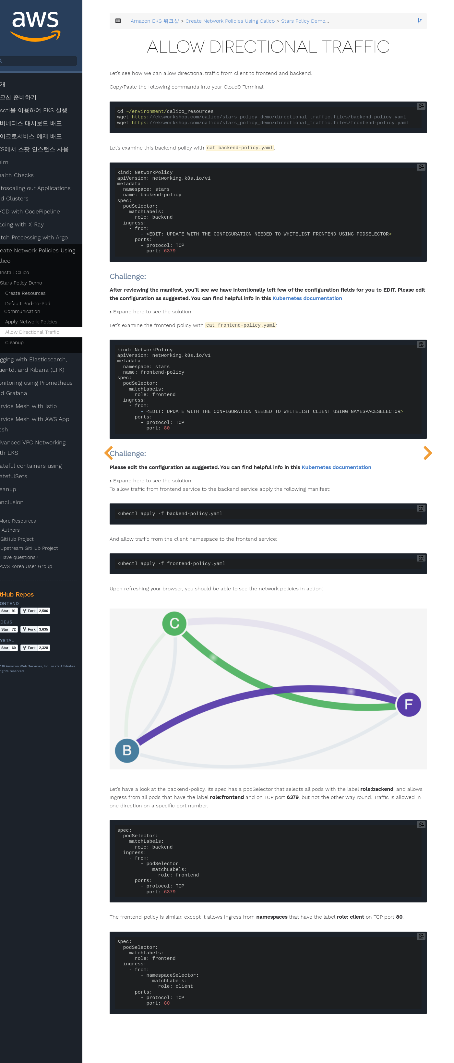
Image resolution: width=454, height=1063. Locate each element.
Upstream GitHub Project (37, 549)
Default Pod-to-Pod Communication (39, 308)
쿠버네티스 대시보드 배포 (39, 124)
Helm (12, 163)
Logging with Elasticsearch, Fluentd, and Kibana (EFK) (41, 365)
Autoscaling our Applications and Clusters (43, 194)
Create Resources (37, 294)
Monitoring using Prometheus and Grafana (44, 389)
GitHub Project (25, 540)
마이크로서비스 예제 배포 (39, 137)
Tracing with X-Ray (30, 225)
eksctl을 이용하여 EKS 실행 (42, 111)
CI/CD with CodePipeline (38, 212)
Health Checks (25, 176)
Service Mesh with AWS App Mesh (43, 425)
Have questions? (27, 558)
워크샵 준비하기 (26, 98)
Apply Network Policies (43, 323)
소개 (11, 85)
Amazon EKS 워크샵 (173, 23)
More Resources (26, 522)
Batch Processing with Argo (42, 238)
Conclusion (20, 503)
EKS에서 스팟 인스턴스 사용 (42, 150)
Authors (18, 531)
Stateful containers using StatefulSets (39, 472)
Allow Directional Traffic (43, 333)
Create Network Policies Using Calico (46, 256)
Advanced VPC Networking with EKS (47, 448)
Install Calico (26, 273)
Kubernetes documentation (355, 312)
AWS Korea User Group (34, 567)
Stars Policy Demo (32, 284)
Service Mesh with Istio (36, 407)
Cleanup (26, 343)
